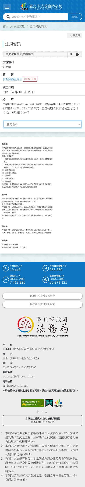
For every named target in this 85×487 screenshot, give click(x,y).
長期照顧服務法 (12, 79)
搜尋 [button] (75, 16)
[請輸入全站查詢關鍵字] (39, 17)
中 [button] (41, 411)
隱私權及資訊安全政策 (42, 304)
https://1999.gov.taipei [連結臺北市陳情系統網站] (19, 376)
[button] (74, 35)
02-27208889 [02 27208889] (30, 358)
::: (2, 24)
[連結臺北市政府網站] (58, 403)
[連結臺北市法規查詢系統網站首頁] (41, 6)
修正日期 (8, 87)
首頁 (5, 26)
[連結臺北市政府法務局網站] (42, 326)
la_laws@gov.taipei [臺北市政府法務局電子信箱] (15, 385)
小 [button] (37, 411)
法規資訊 (19, 26)
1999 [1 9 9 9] (5, 358)
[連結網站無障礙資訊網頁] (32, 403)
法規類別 (8, 62)
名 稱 (8, 74)
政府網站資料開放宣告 (42, 295)
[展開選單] (7, 7)
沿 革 (8, 99)
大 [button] (46, 411)
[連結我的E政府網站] (49, 403)
